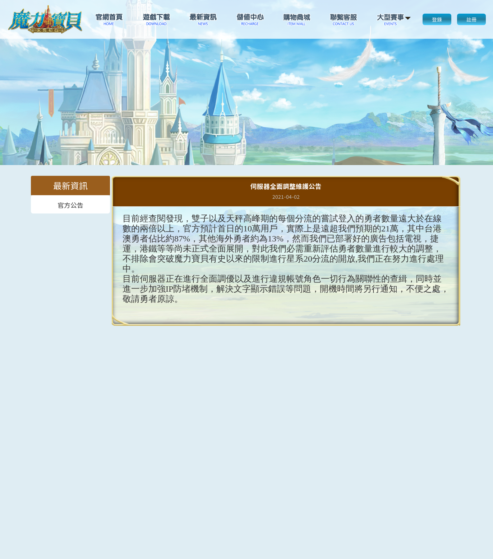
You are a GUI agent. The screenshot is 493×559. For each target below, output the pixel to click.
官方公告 (70, 204)
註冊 (471, 19)
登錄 (437, 19)
